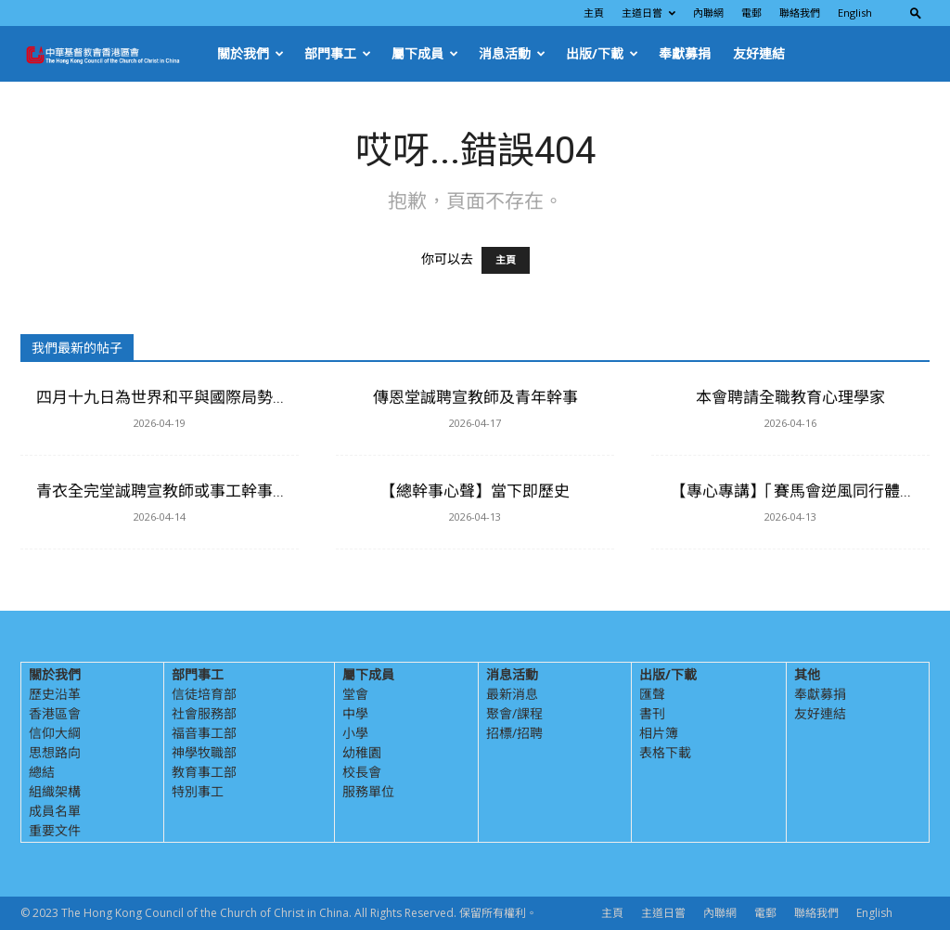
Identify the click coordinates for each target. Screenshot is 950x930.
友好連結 (759, 53)
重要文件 (55, 830)
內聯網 (708, 12)
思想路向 (55, 752)
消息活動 (512, 53)
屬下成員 (425, 53)
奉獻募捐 (685, 53)
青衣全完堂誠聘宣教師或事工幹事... (160, 491)
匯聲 (652, 694)
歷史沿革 (55, 694)
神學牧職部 (204, 752)
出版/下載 (602, 53)
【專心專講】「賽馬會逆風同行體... (791, 491)
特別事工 (198, 791)
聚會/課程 (514, 713)
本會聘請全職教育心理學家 (790, 397)
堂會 (355, 694)
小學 (355, 733)
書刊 (652, 713)
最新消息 (512, 694)
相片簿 (658, 733)
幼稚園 (361, 752)
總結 (42, 772)
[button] (916, 12)
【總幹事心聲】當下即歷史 (475, 491)
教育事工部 (204, 772)
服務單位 (368, 791)
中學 (355, 713)
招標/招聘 (514, 733)
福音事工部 (204, 733)
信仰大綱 (55, 733)
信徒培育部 (204, 694)
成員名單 (55, 811)
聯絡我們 (799, 12)
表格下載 (665, 752)
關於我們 (250, 53)
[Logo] (113, 54)
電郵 (751, 12)
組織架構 (55, 791)
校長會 (361, 772)
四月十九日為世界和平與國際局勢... (160, 397)
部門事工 (337, 53)
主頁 (594, 12)
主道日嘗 (648, 12)
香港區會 (55, 713)
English (855, 12)
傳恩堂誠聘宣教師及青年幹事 (475, 397)
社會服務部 (204, 713)
